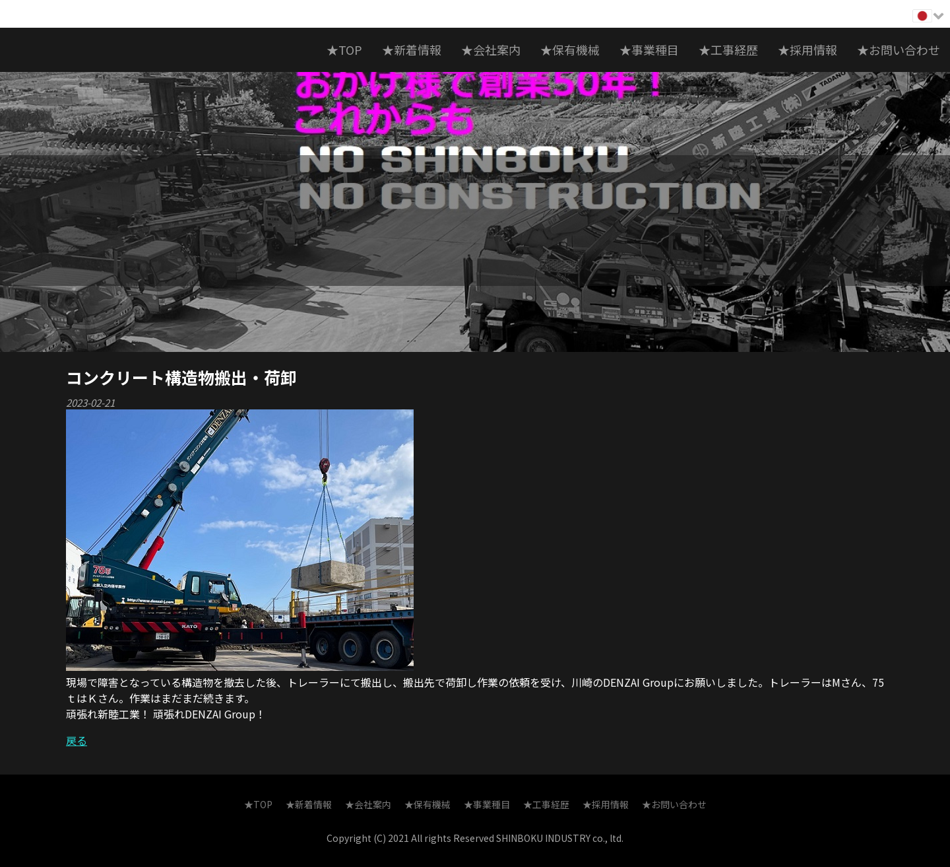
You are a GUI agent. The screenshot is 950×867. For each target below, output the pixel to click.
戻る (76, 740)
